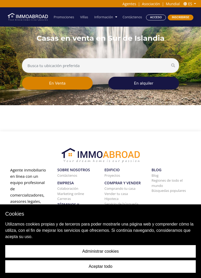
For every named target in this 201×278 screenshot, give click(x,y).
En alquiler (143, 83)
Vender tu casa (116, 193)
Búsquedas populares (169, 190)
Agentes (129, 3)
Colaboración (67, 188)
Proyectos (112, 175)
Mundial (173, 3)
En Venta (57, 83)
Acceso (156, 17)
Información (104, 17)
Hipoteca (111, 198)
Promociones (64, 17)
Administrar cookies (100, 251)
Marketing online (70, 193)
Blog (155, 175)
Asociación (151, 3)
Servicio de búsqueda (121, 204)
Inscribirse (180, 17)
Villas (84, 17)
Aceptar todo (101, 266)
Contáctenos (132, 17)
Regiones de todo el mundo (167, 183)
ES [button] (188, 3)
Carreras (64, 198)
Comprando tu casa (120, 188)
